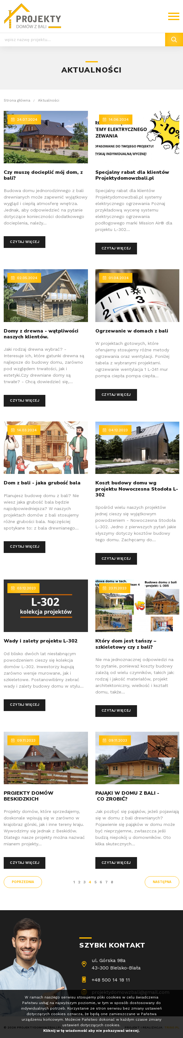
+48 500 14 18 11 (111, 980)
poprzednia (23, 882)
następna (162, 882)
